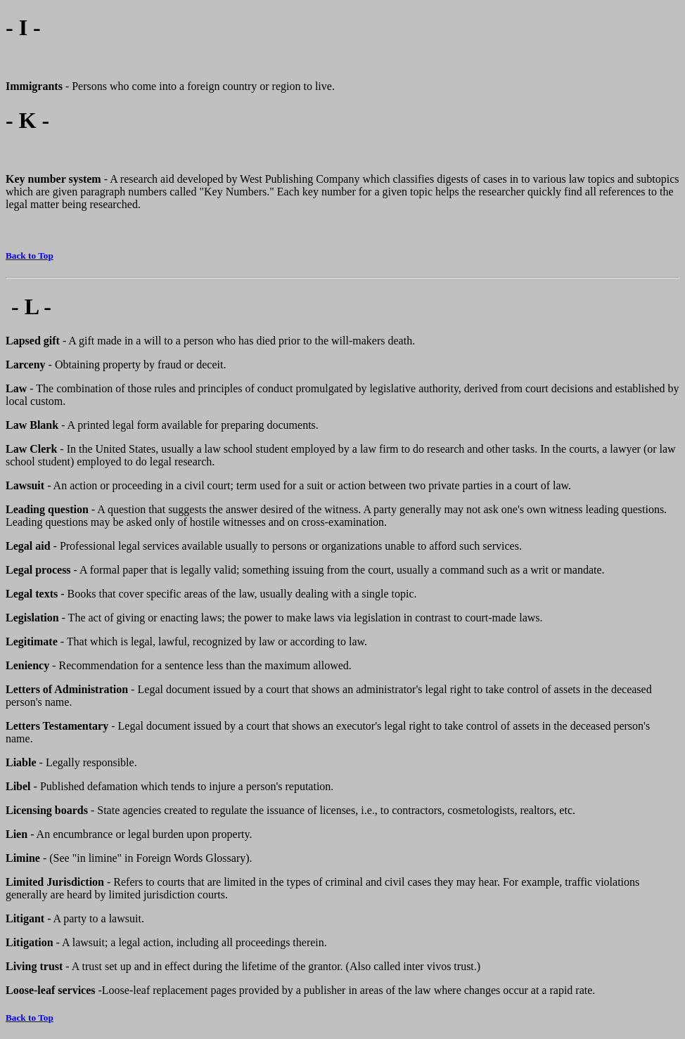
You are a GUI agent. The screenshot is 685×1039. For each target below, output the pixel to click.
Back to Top (29, 255)
